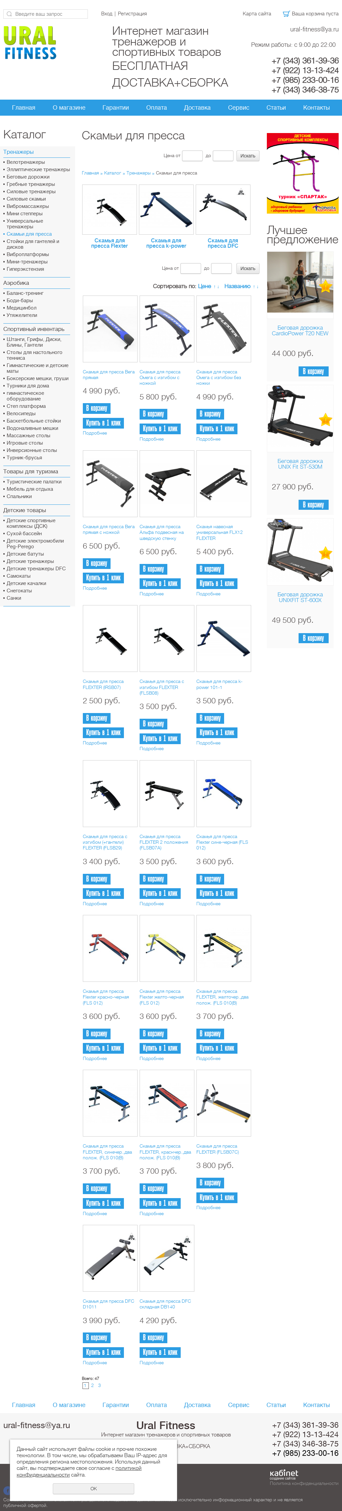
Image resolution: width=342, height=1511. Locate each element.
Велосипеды (21, 414)
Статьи (276, 107)
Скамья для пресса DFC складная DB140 (165, 1303)
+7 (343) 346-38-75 (305, 90)
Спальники (19, 496)
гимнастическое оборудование (25, 396)
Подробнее (95, 433)
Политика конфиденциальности (304, 1483)
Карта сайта (257, 14)
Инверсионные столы (32, 450)
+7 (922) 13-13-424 (305, 70)
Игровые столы (25, 443)
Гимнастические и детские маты (37, 368)
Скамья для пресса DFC (223, 243)
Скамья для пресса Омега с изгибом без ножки (218, 377)
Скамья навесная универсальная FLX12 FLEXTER (219, 532)
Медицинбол (21, 308)
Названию (237, 286)
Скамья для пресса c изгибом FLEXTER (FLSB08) (162, 687)
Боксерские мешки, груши (37, 378)
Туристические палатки (34, 482)
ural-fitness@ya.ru (314, 29)
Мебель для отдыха (30, 489)
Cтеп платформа (26, 406)
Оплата (156, 107)
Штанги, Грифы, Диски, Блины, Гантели (34, 342)
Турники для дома (28, 386)
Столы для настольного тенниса (34, 355)
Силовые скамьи (26, 199)
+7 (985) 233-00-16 (305, 80)
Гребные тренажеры (31, 184)
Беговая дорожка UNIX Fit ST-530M (300, 464)
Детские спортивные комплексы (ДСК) (31, 523)
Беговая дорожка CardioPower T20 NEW (300, 331)
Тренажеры (139, 173)
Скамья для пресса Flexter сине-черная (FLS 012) (222, 842)
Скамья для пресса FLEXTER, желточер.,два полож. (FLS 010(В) (222, 997)
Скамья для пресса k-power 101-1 (219, 684)
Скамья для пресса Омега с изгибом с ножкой (160, 377)
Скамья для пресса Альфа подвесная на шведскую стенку (162, 532)
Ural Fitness (165, 1425)
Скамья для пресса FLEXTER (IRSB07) (103, 684)
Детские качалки (26, 583)
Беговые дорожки (28, 177)
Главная (23, 107)
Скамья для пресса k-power (166, 243)
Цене (204, 286)
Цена (169, 155)
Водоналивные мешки (32, 428)
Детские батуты (25, 554)
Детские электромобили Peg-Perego (35, 544)
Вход (106, 14)
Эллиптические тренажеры (38, 169)
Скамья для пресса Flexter (109, 243)
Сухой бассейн (24, 534)
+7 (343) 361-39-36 (305, 61)
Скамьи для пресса (29, 234)
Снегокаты (19, 591)
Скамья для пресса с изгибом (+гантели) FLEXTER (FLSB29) (105, 842)
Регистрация (132, 14)
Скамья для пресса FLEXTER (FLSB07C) (217, 1148)
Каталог (112, 173)
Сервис (238, 107)
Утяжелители (22, 315)
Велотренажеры (26, 162)
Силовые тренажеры (31, 192)
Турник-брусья (24, 458)
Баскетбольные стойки (34, 421)
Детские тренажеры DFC (36, 569)
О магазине (69, 107)
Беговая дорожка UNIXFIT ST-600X (300, 597)
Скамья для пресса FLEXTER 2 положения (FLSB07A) (164, 842)
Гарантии (116, 107)
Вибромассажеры (28, 206)
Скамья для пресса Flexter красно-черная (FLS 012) (106, 997)
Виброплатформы (28, 254)
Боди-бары (20, 301)
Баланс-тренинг (25, 293)
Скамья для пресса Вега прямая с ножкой (109, 529)
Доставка (197, 107)
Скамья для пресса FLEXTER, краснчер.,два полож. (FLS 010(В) (165, 1151)
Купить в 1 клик (103, 423)
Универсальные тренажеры (25, 224)
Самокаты (19, 576)
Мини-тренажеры (27, 262)
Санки (14, 598)
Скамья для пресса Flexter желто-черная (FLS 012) (162, 997)
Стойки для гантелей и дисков (33, 244)
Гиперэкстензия (25, 269)
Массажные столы (28, 436)
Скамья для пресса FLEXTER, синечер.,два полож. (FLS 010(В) (107, 1151)
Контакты (316, 107)
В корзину (313, 371)
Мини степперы (25, 214)
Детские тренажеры (30, 561)
